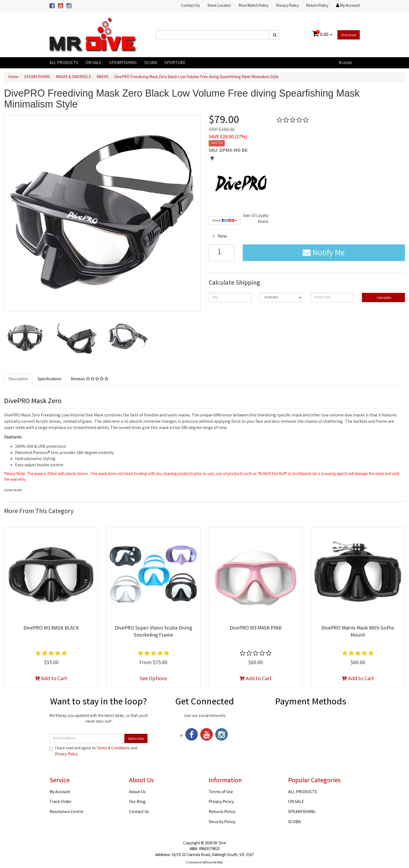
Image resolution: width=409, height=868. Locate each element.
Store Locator (219, 6)
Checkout (348, 35)
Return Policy (317, 6)
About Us (137, 792)
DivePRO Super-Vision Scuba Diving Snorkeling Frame (153, 632)
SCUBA (150, 63)
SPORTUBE (175, 63)
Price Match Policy (254, 6)
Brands (345, 63)
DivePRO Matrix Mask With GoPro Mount (357, 632)
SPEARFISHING (123, 63)
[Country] (281, 297)
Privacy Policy (287, 6)
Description (18, 379)
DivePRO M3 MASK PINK (256, 628)
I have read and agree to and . (93, 751)
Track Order (61, 802)
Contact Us (190, 6)
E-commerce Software (199, 863)
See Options (153, 679)
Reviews (89, 379)
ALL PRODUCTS (64, 63)
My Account (60, 792)
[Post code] (332, 297)
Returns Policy (222, 812)
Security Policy (222, 822)
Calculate (383, 298)
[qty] (230, 297)
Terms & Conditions (113, 749)
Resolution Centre (66, 812)
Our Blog (137, 802)
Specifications (49, 379)
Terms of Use (221, 792)
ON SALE (94, 63)
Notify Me (324, 254)
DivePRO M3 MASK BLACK (51, 628)
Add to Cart (51, 679)
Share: (224, 221)
